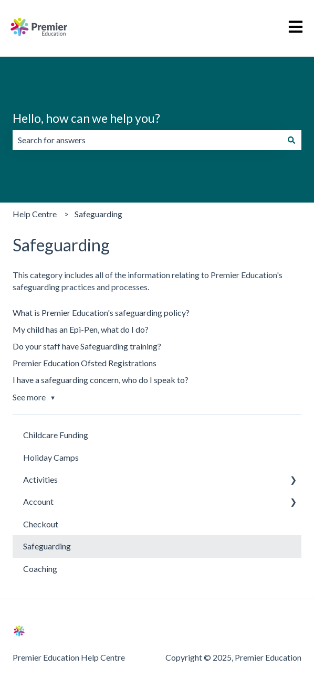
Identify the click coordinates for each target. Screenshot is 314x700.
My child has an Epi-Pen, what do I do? (81, 329)
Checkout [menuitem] (40, 524)
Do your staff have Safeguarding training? (87, 346)
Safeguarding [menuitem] (47, 546)
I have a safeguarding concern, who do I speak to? (101, 380)
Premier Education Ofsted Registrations (84, 363)
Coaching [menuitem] (40, 569)
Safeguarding (98, 214)
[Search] (291, 140)
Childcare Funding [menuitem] (55, 435)
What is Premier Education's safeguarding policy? (101, 312)
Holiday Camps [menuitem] (51, 457)
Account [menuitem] (38, 501)
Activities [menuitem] (40, 479)
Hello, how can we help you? (86, 118)
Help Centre (35, 214)
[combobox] (147, 140)
